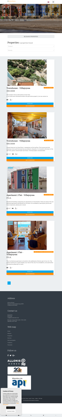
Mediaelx (37, 400)
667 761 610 (10, 316)
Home (9, 331)
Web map (40, 398)
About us (9, 333)
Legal (30, 398)
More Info (30, 103)
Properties (10, 335)
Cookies (36, 398)
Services (9, 338)
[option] (31, 18)
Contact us (10, 342)
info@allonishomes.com (13, 317)
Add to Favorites (30, 105)
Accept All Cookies (10, 407)
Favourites (10, 345)
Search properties (31, 36)
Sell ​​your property (11, 340)
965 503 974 (10, 315)
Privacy (32, 398)
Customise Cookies (10, 411)
